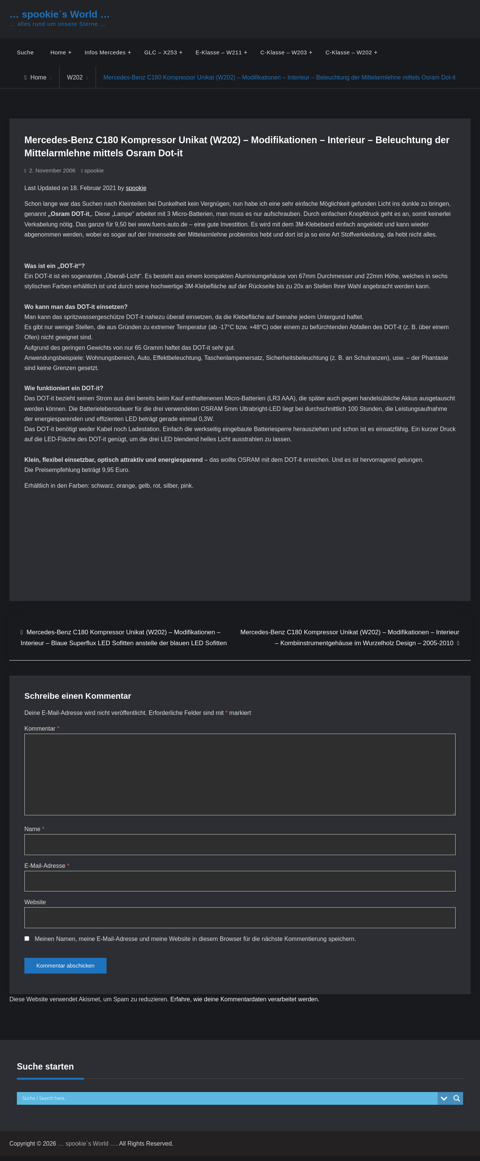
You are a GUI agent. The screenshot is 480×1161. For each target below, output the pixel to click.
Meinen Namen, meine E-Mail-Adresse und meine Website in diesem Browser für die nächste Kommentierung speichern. (195, 942)
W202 (75, 77)
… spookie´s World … (59, 14)
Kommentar (41, 728)
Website (35, 905)
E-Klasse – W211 (219, 52)
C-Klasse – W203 (284, 52)
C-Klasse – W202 (349, 52)
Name (34, 831)
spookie (94, 170)
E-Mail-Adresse (46, 868)
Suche (25, 52)
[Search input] (229, 1103)
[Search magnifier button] (456, 1103)
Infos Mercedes (105, 52)
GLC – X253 (160, 52)
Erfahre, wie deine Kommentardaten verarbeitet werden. (245, 1004)
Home (58, 52)
